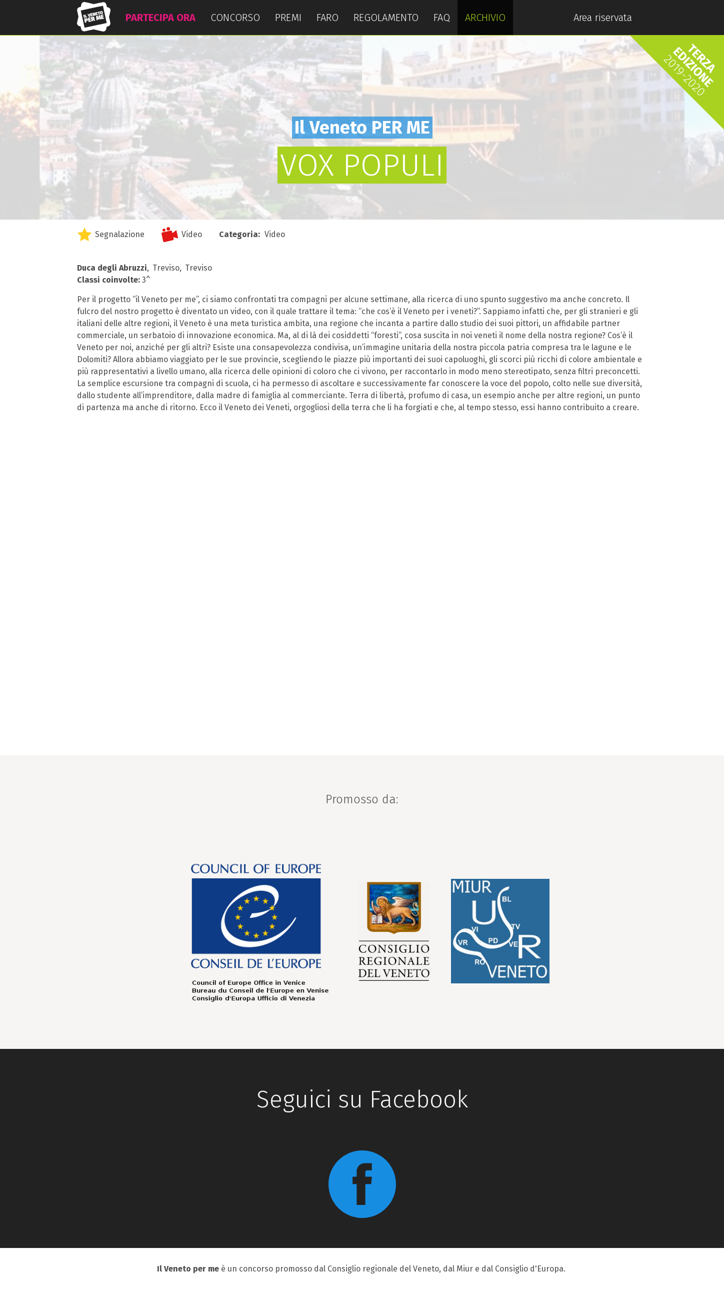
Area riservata (603, 18)
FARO (327, 18)
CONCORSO (235, 18)
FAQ (442, 18)
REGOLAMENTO (386, 18)
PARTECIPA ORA (161, 18)
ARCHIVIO (485, 18)
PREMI (288, 18)
